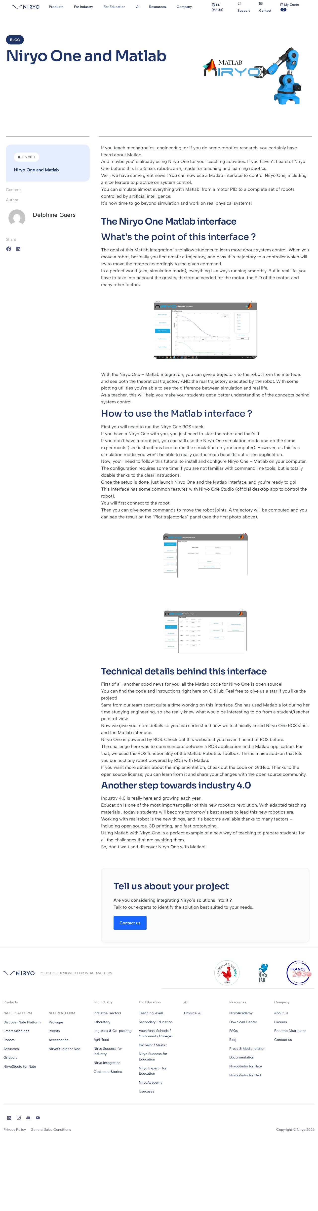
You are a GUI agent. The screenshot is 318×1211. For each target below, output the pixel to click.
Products (10, 1004)
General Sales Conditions (51, 1132)
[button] (16, 40)
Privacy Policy (14, 1132)
